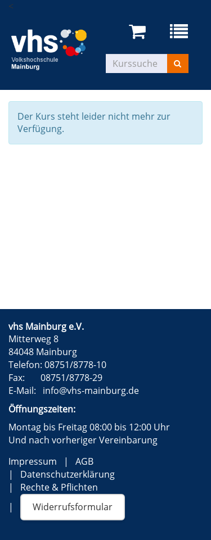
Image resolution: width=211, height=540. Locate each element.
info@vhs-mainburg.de (91, 390)
